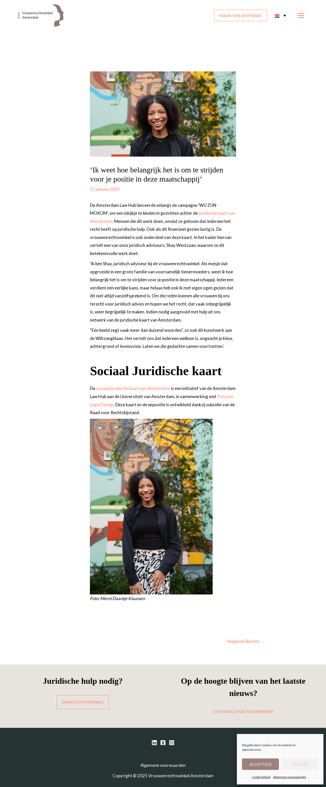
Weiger (299, 764)
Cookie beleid (261, 777)
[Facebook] (163, 743)
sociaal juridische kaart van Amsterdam (133, 388)
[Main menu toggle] (301, 15)
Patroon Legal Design (118, 404)
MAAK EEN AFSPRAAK (240, 15)
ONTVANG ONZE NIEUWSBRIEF (243, 711)
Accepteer (260, 764)
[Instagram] (171, 743)
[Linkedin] (154, 743)
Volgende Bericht (245, 641)
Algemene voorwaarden (289, 777)
